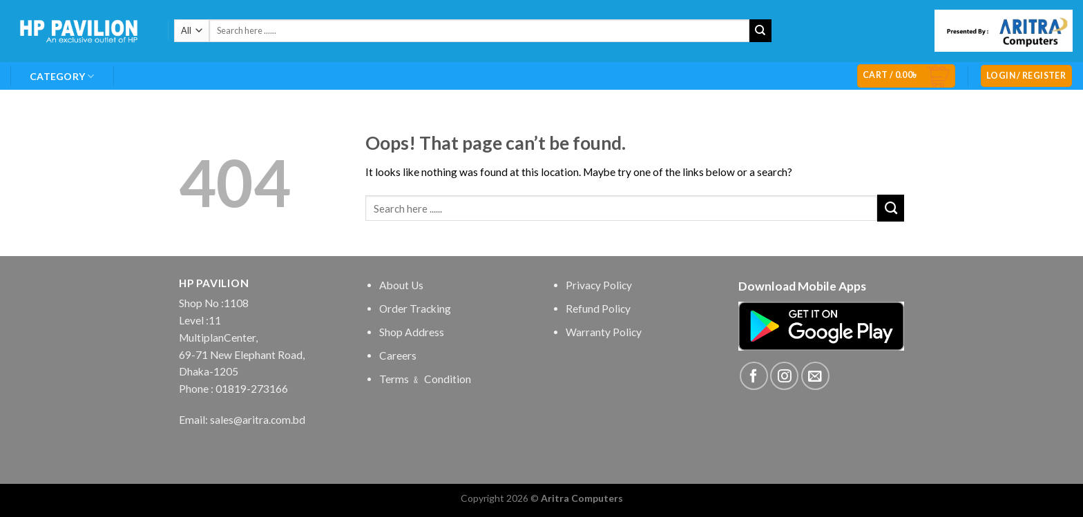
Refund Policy (598, 308)
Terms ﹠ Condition (425, 379)
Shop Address (411, 332)
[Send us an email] (815, 376)
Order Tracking (415, 308)
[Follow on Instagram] (784, 376)
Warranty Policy (604, 332)
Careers (397, 355)
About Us (401, 285)
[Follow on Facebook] (754, 376)
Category (62, 76)
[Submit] (760, 30)
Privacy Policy (599, 285)
